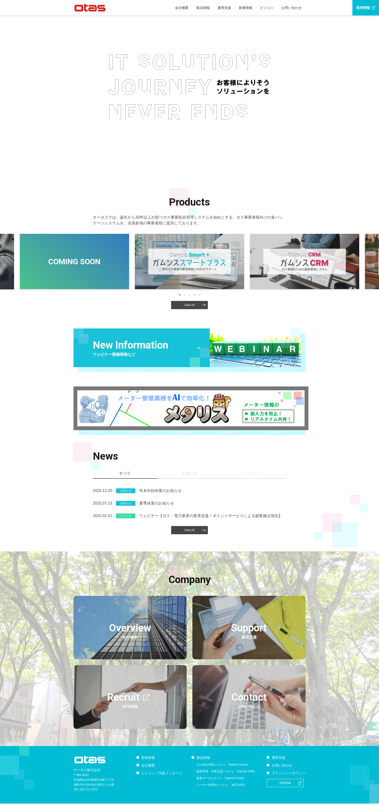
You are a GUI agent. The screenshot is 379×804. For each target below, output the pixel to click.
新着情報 (245, 8)
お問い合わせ (291, 8)
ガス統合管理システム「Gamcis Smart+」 (224, 764)
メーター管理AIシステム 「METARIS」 (222, 785)
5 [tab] (199, 316)
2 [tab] (184, 316)
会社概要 (182, 8)
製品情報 (203, 8)
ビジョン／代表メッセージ (161, 773)
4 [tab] (194, 316)
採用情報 (363, 8)
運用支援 (224, 8)
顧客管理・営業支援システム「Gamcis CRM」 (227, 771)
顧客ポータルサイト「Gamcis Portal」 (222, 778)
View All (195, 326)
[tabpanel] (189, 282)
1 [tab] (179, 316)
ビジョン (267, 8)
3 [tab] (189, 316)
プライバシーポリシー (289, 773)
